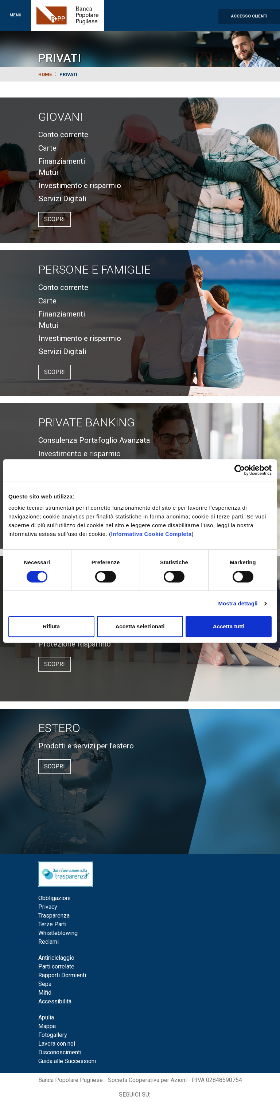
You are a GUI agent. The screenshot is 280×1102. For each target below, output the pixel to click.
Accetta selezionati (139, 626)
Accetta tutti (229, 626)
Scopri (54, 219)
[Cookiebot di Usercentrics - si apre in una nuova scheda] (240, 470)
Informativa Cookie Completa (151, 534)
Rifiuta (51, 626)
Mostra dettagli (237, 603)
